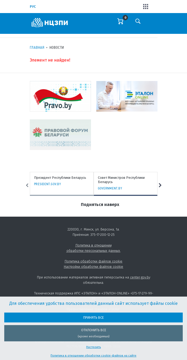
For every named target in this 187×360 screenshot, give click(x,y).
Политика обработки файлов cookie (93, 261)
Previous (27, 185)
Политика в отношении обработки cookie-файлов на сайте (93, 355)
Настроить (93, 347)
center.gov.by (140, 277)
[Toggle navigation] (153, 24)
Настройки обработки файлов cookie (93, 267)
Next (160, 185)
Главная (37, 47)
